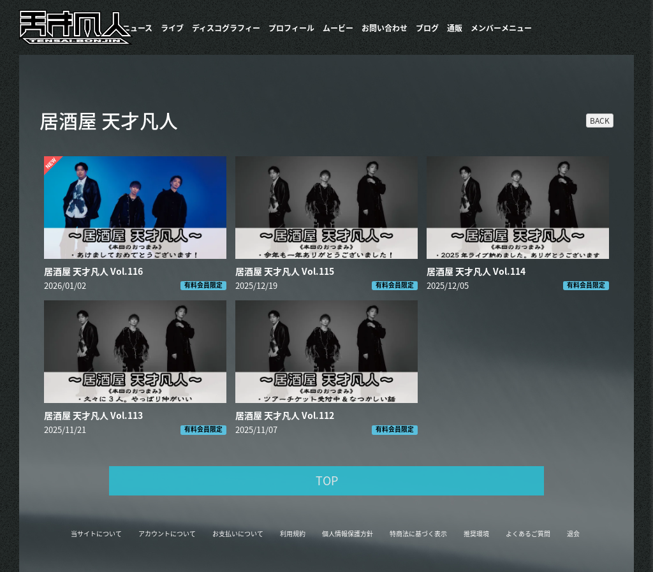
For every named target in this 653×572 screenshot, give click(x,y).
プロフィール (291, 28)
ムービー (338, 28)
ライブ (172, 28)
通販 (454, 28)
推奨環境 (476, 533)
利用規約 (292, 533)
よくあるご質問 (528, 533)
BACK (600, 120)
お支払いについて (237, 533)
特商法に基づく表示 (418, 533)
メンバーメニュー (501, 28)
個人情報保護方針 (347, 533)
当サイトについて (96, 533)
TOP (327, 480)
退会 (573, 533)
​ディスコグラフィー (226, 28)
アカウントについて (167, 533)
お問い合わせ (384, 28)
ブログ (427, 28)
